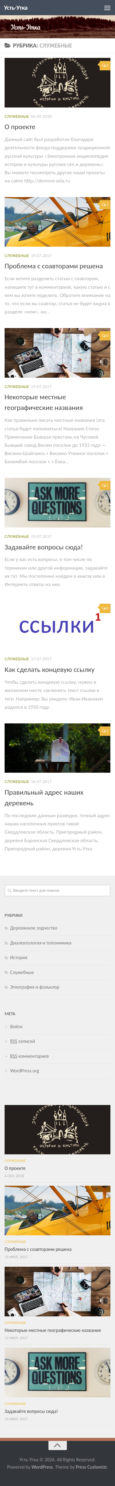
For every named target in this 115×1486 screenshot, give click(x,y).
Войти (16, 1026)
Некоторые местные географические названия (53, 1330)
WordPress (42, 1467)
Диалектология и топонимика (40, 943)
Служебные (17, 116)
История (18, 957)
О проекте (20, 126)
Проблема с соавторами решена (54, 266)
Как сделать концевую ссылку (49, 669)
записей (22, 1041)
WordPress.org (24, 1071)
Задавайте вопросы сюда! (44, 547)
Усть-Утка (16, 7)
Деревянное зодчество (33, 928)
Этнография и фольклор (34, 987)
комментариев (29, 1056)
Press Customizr (91, 1467)
